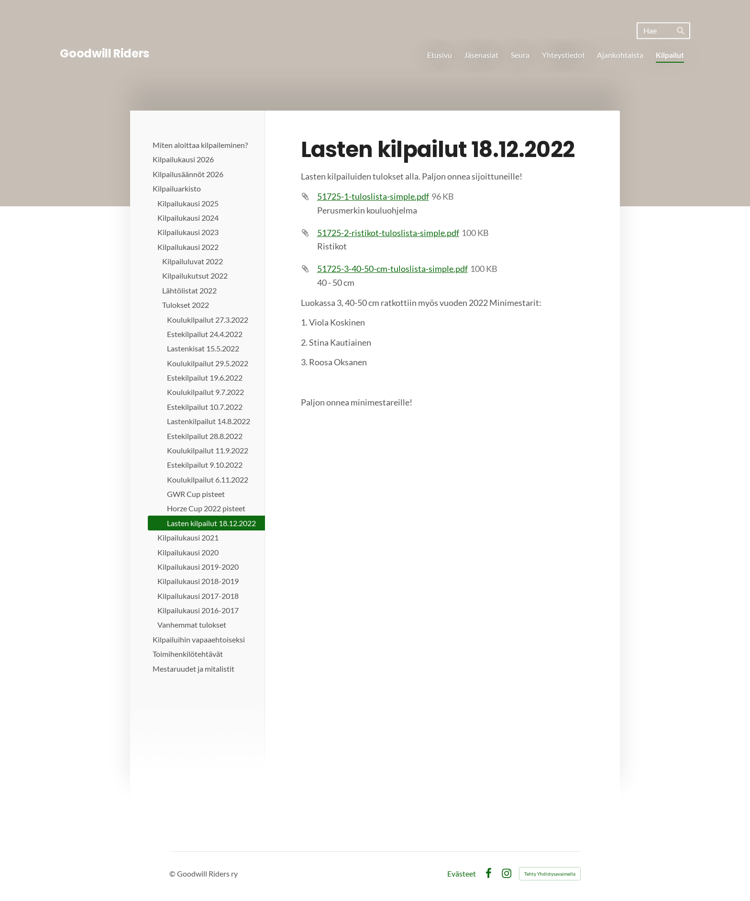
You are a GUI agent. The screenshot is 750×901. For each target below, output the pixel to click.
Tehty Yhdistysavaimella (549, 874)
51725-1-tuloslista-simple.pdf (373, 196)
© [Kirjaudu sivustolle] (173, 873)
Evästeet (461, 874)
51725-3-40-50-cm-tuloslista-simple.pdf (392, 268)
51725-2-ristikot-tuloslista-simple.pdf (388, 232)
